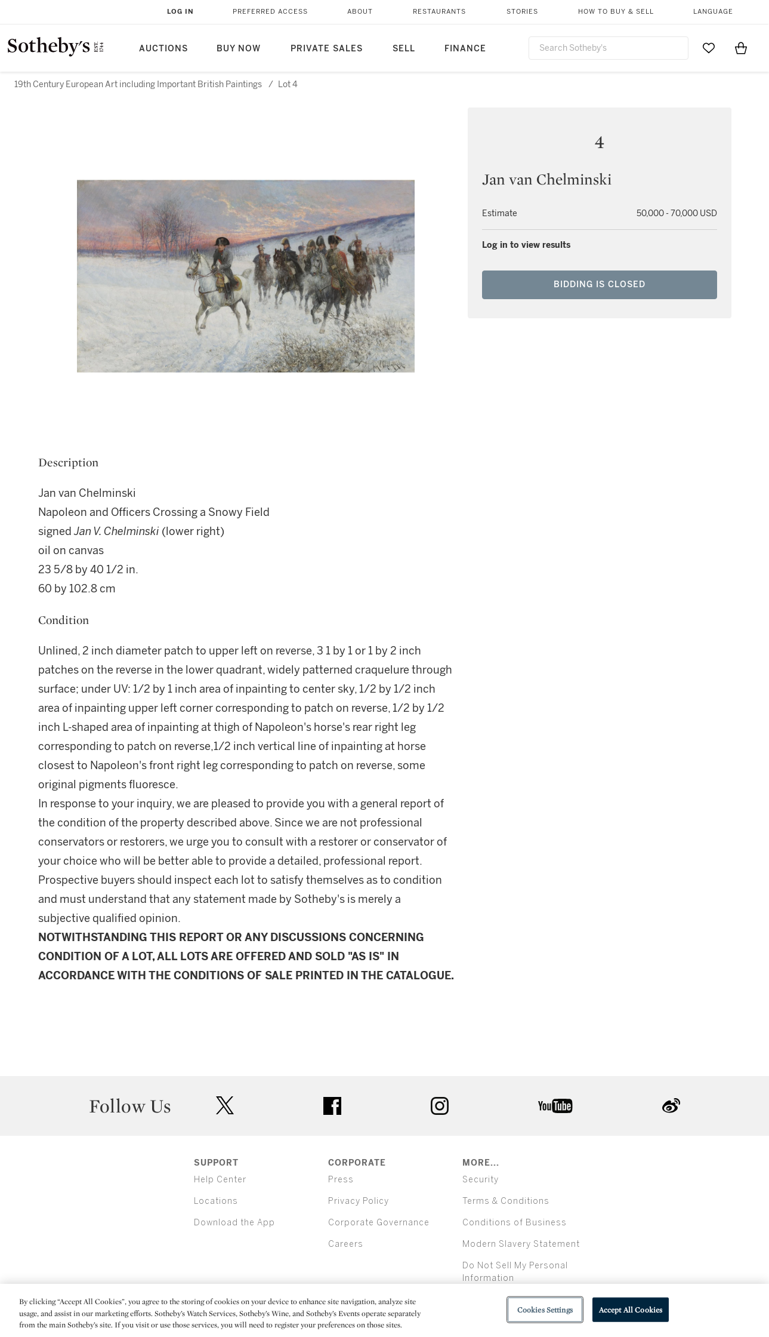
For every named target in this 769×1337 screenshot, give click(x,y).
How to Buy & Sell (616, 12)
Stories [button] (522, 12)
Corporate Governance (379, 1223)
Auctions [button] (163, 49)
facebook (332, 1106)
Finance (465, 49)
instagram (440, 1106)
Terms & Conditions (505, 1201)
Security (480, 1180)
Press (341, 1180)
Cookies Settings (545, 1309)
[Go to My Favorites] (709, 48)
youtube (555, 1106)
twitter (225, 1105)
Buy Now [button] (239, 49)
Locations (216, 1201)
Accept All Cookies (630, 1309)
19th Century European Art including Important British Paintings (138, 84)
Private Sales (327, 49)
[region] (384, 1310)
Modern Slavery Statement (521, 1244)
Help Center (220, 1180)
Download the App (234, 1223)
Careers (345, 1244)
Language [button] (713, 12)
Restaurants (439, 12)
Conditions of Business (514, 1223)
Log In (180, 12)
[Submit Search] (675, 48)
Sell (404, 49)
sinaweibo (671, 1105)
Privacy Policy (358, 1201)
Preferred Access (270, 12)
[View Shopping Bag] (741, 48)
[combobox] (609, 48)
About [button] (360, 12)
